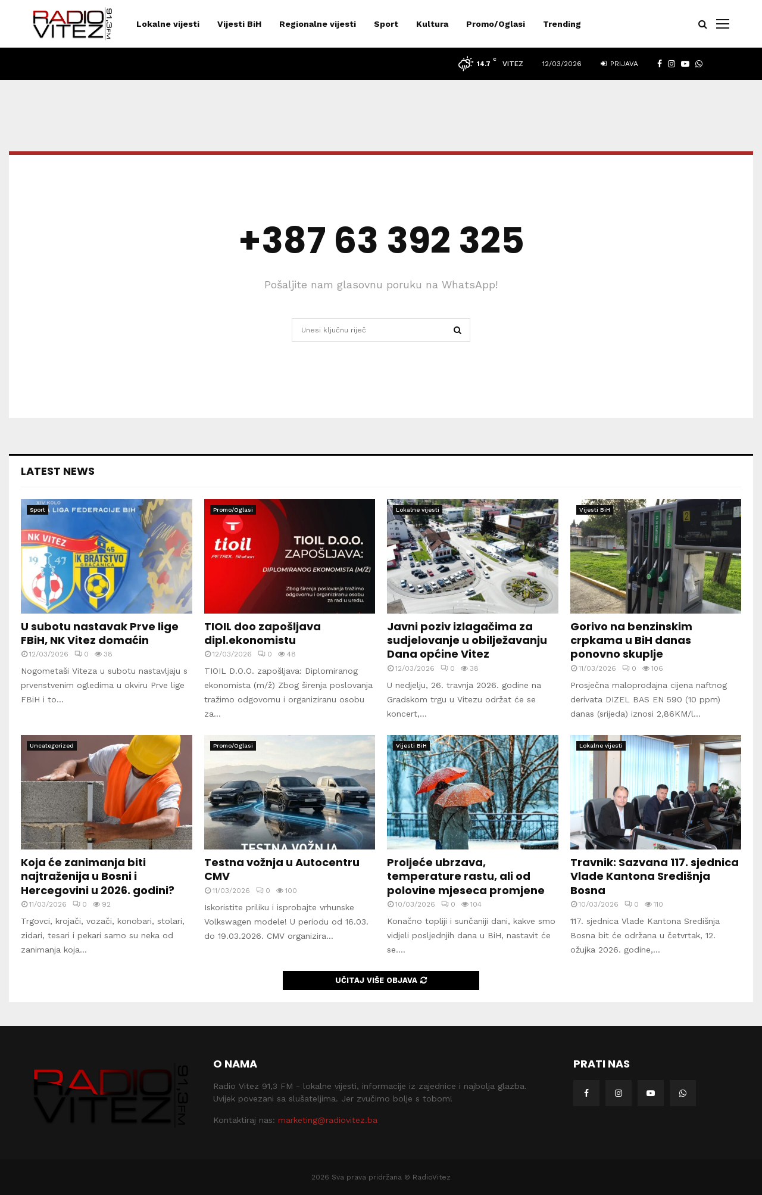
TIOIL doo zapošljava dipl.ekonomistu (262, 633)
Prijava (619, 64)
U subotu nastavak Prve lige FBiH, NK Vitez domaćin (100, 633)
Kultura (432, 24)
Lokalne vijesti (167, 24)
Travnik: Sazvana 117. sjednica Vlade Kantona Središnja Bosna (654, 876)
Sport (386, 24)
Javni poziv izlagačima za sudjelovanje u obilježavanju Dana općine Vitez (467, 640)
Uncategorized (52, 745)
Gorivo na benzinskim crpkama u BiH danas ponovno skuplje (631, 640)
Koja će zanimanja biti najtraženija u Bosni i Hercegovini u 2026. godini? (97, 876)
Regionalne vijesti (317, 24)
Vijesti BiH (239, 24)
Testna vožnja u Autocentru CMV (282, 869)
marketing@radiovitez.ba (327, 1120)
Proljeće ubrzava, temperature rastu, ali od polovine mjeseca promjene (466, 876)
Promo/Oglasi (495, 24)
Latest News (58, 470)
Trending (562, 24)
